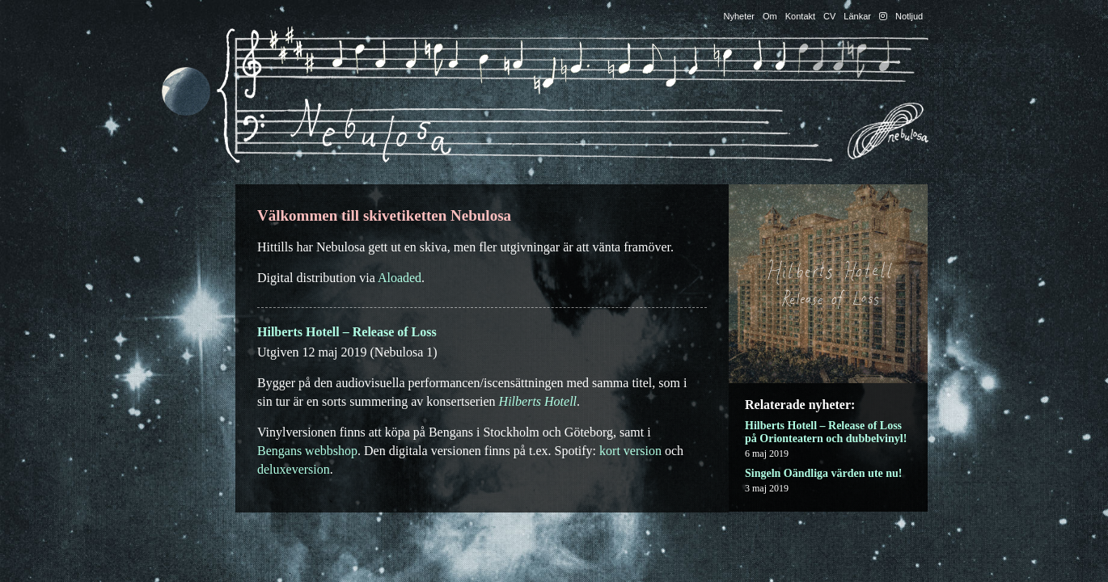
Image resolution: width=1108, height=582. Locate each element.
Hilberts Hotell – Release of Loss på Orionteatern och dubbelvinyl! (826, 432)
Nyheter (739, 16)
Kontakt (800, 16)
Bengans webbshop (307, 451)
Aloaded (399, 278)
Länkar (857, 16)
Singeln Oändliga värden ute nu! (824, 473)
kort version (630, 451)
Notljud (909, 16)
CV (829, 16)
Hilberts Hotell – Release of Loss (347, 332)
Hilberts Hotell (538, 401)
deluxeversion (293, 469)
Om (770, 16)
